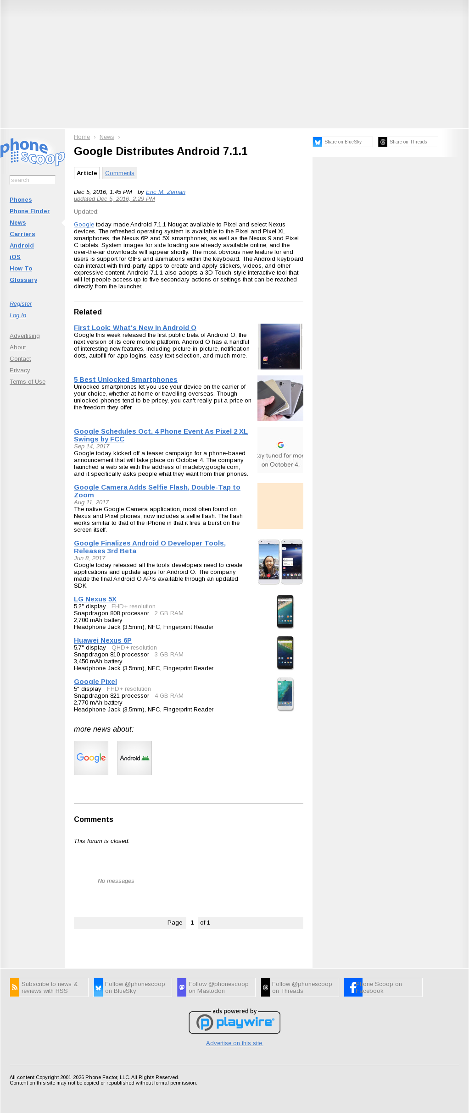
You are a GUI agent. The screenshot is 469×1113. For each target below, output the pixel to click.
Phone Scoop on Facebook (379, 987)
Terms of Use (27, 381)
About (18, 347)
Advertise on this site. (234, 1043)
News (18, 222)
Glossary (23, 279)
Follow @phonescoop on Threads (302, 987)
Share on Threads (408, 141)
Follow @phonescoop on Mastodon (219, 987)
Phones (21, 199)
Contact (20, 358)
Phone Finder (30, 211)
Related (88, 312)
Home (82, 136)
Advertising (25, 335)
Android (22, 245)
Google (84, 224)
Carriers (22, 234)
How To (21, 268)
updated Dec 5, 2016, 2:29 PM (114, 198)
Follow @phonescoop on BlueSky (135, 987)
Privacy (20, 370)
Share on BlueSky (343, 141)
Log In (18, 315)
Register (21, 303)
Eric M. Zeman (165, 191)
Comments (119, 173)
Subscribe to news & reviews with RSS (50, 987)
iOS (15, 256)
